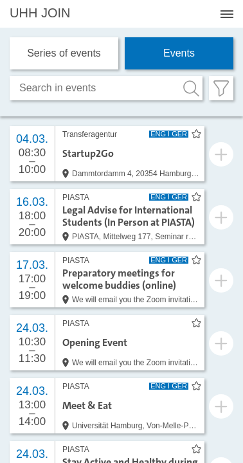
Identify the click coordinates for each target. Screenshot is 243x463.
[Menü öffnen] (227, 14)
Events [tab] (179, 53)
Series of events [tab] (64, 53)
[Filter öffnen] (221, 88)
